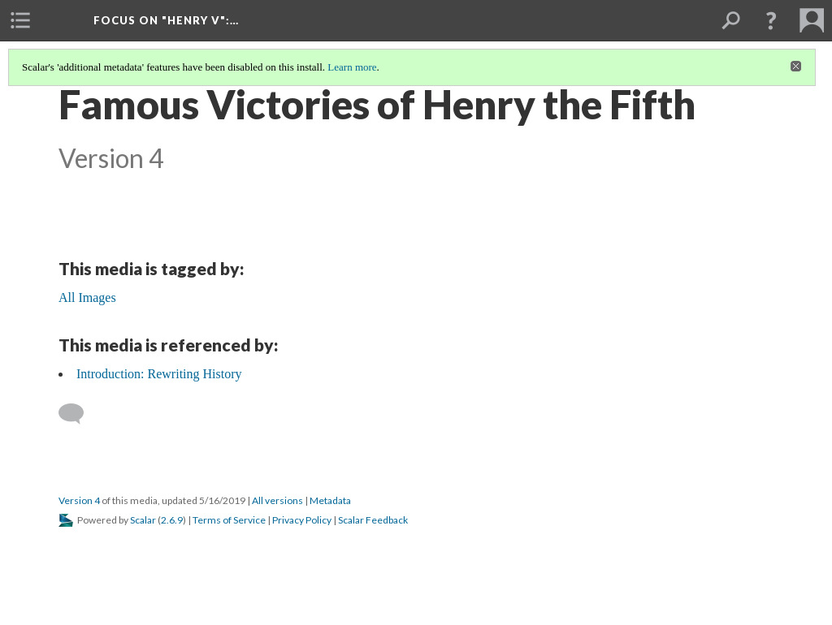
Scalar (143, 520)
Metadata (330, 500)
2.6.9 (172, 520)
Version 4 (79, 500)
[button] (771, 20)
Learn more (351, 67)
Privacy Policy (302, 520)
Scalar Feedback (373, 520)
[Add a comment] (78, 414)
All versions (277, 500)
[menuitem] (20, 20)
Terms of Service (229, 520)
